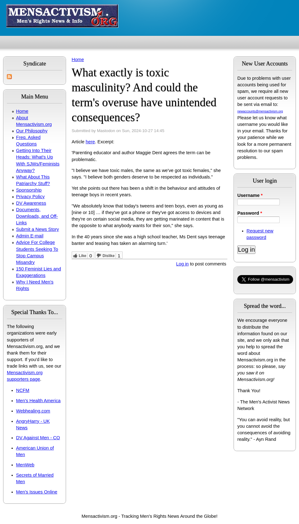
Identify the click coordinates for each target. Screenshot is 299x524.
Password (249, 213)
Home (22, 111)
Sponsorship (29, 190)
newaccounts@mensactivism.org (260, 111)
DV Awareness (31, 203)
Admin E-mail (30, 235)
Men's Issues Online (36, 491)
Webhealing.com (33, 410)
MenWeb (25, 464)
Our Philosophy (32, 130)
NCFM (23, 390)
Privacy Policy (30, 196)
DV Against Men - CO (38, 437)
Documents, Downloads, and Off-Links (37, 216)
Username (250, 195)
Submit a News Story (37, 229)
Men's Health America (38, 400)
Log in (182, 263)
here (90, 141)
